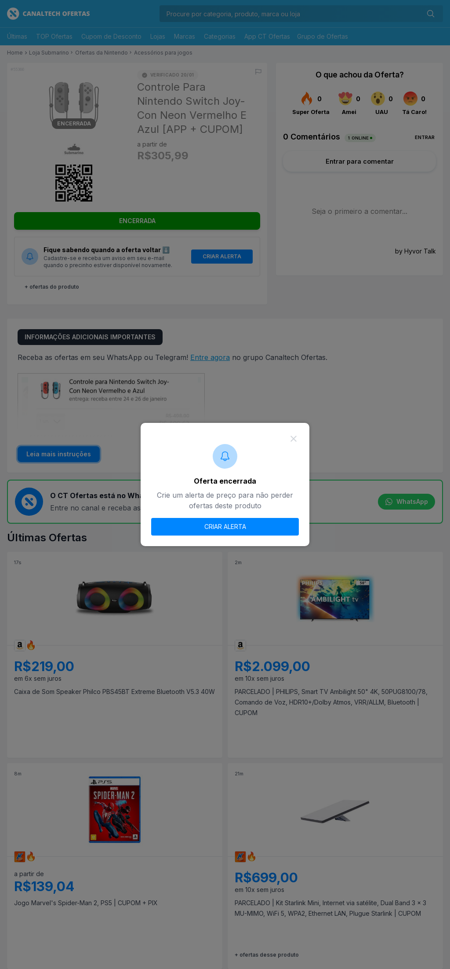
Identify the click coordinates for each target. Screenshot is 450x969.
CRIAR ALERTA (225, 526)
